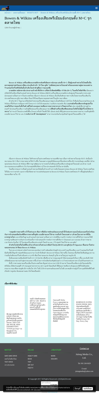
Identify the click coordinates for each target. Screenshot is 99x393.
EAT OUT (31, 365)
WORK (53, 356)
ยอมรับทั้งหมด (88, 389)
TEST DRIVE (9, 362)
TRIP (29, 362)
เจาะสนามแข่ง (9, 365)
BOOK (30, 359)
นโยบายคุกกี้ (37, 389)
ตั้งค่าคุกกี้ (77, 389)
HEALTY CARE (32, 356)
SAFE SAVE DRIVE (11, 356)
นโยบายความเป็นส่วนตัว (23, 389)
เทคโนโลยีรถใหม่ (11, 359)
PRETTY (30, 368)
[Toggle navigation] (96, 8)
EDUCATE (54, 359)
